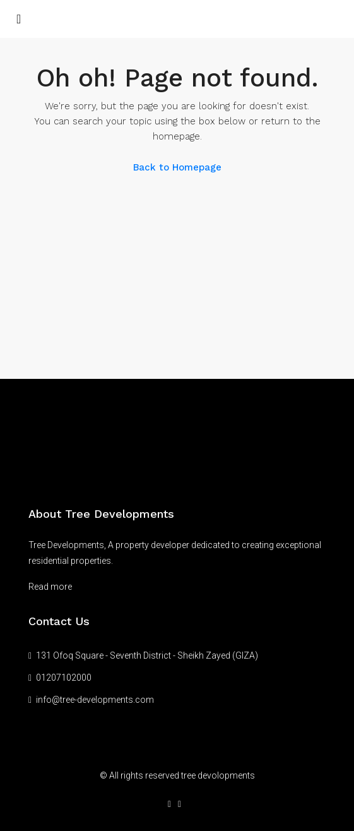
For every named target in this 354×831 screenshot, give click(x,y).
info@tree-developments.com (95, 700)
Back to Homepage (177, 167)
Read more (50, 587)
